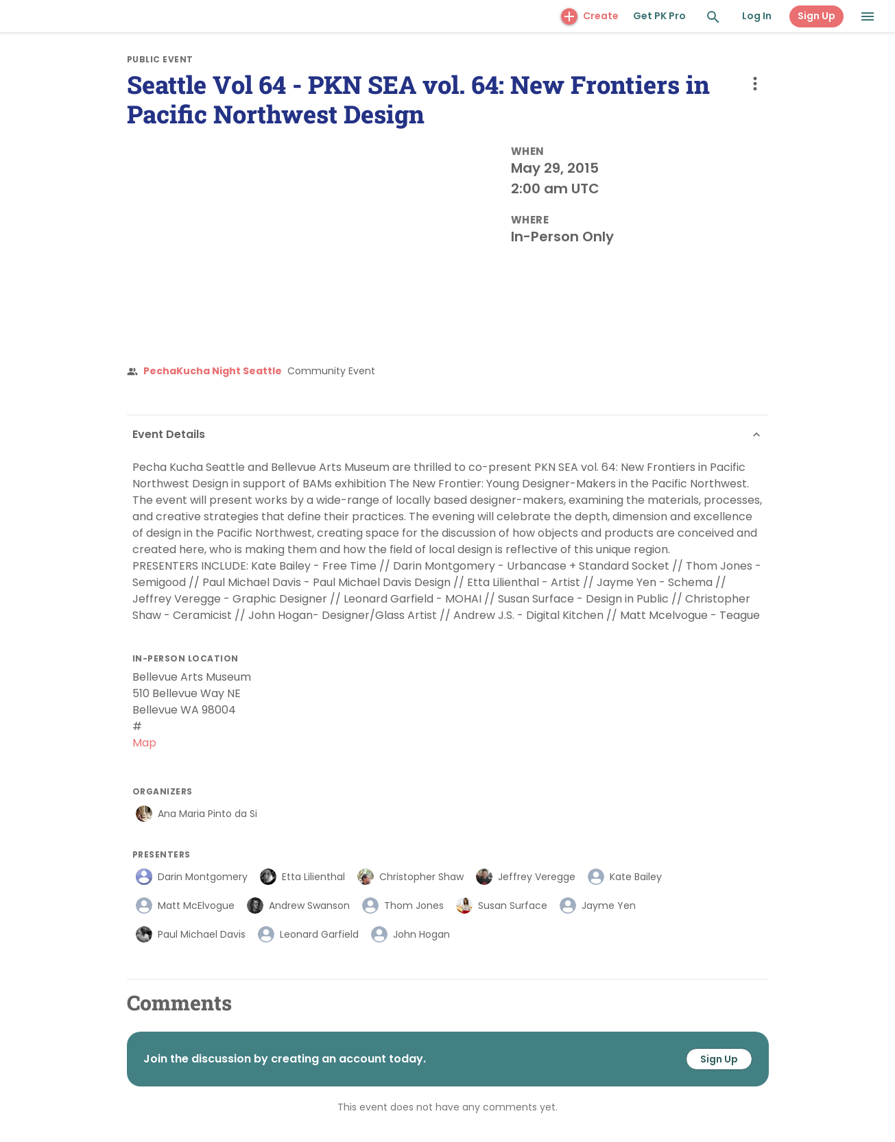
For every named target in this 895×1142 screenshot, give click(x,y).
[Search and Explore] (713, 17)
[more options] (755, 83)
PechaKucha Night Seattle (212, 371)
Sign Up (816, 16)
